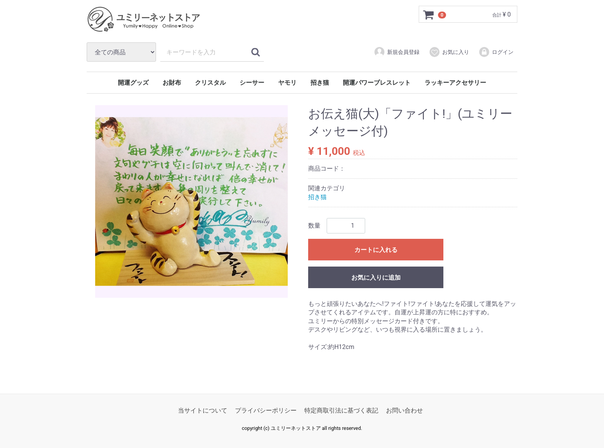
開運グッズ (133, 82)
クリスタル (210, 82)
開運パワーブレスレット (377, 82)
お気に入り (449, 52)
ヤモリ (287, 82)
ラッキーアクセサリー (455, 82)
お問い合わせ (404, 410)
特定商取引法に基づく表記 (341, 410)
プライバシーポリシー (266, 410)
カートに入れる (376, 249)
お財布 (172, 82)
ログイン (495, 52)
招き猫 (319, 82)
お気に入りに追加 (376, 277)
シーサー (252, 82)
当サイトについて (202, 410)
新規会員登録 (396, 52)
